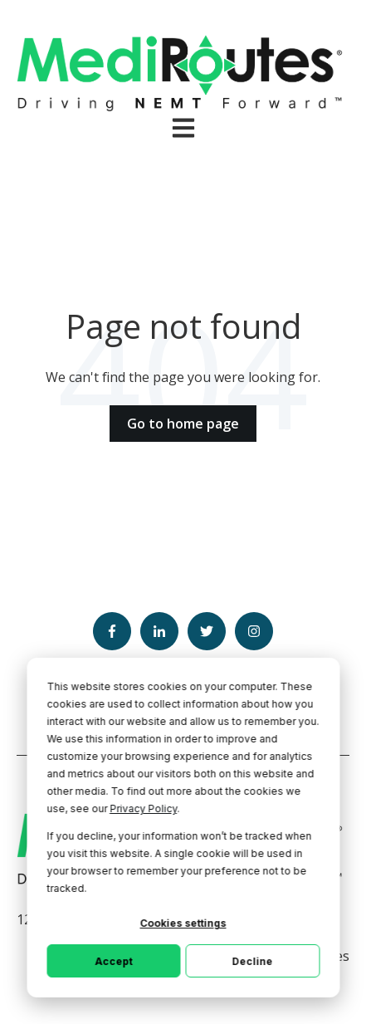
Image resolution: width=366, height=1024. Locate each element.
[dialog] (183, 827)
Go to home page (183, 423)
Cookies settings (183, 923)
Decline (252, 961)
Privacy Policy (143, 808)
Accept (113, 961)
